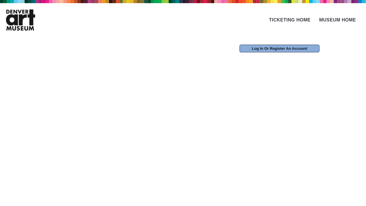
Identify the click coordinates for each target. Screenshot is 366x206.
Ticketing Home (290, 19)
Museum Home (337, 19)
